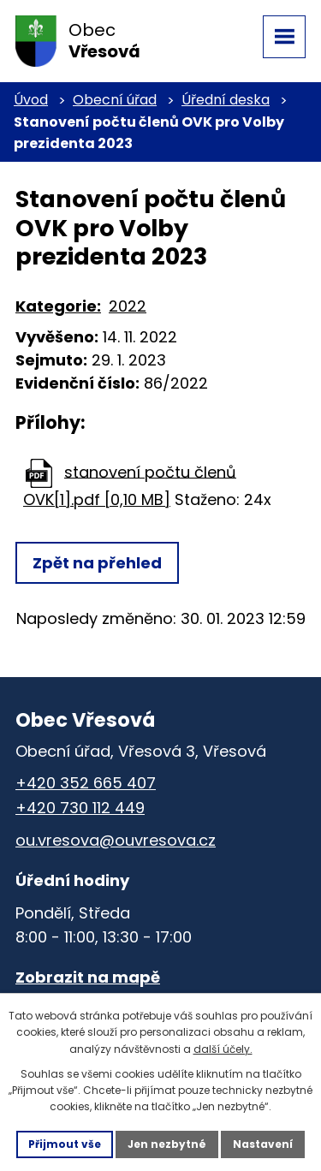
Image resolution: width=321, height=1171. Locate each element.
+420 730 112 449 (80, 807)
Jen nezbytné (167, 1144)
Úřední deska (225, 100)
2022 (127, 306)
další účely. (223, 1049)
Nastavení (263, 1144)
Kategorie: (58, 306)
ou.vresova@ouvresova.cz (115, 840)
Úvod (31, 100)
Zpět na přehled (97, 563)
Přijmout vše (64, 1144)
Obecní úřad (115, 100)
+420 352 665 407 (85, 783)
